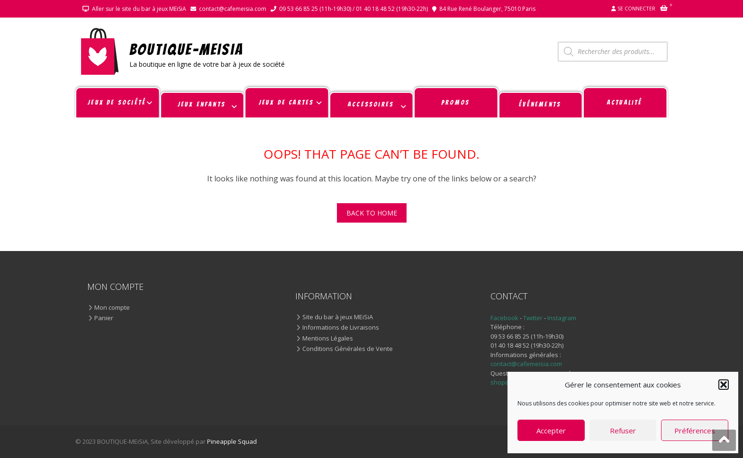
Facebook (504, 318)
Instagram (561, 318)
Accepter (551, 430)
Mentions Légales (327, 338)
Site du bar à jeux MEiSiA (337, 317)
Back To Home (371, 212)
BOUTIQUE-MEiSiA (186, 49)
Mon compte (112, 308)
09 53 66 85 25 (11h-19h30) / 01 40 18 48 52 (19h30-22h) (353, 9)
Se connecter (636, 8)
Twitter (533, 318)
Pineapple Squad (232, 441)
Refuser (623, 430)
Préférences (694, 430)
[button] (723, 384)
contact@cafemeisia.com (232, 9)
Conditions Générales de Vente (347, 349)
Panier (103, 318)
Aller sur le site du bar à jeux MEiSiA (139, 9)
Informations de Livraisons (340, 328)
